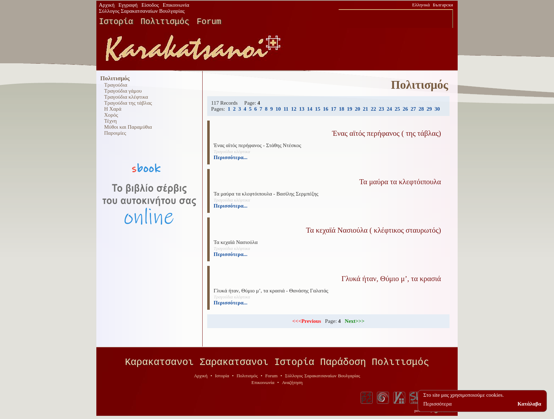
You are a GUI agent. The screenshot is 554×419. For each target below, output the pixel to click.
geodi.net (445, 412)
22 (373, 109)
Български (443, 4)
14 (309, 109)
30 (437, 109)
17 (333, 109)
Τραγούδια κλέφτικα (126, 97)
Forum (209, 22)
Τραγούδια (115, 85)
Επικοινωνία (176, 5)
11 (285, 109)
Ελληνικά (421, 4)
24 (389, 109)
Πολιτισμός (164, 22)
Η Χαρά (112, 109)
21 (365, 109)
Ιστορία (116, 22)
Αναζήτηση (292, 385)
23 (381, 109)
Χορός (111, 115)
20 (357, 109)
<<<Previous (306, 321)
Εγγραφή (127, 5)
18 (341, 109)
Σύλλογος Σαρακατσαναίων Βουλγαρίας (142, 11)
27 (413, 109)
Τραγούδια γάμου (123, 91)
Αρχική (106, 5)
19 (349, 109)
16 (325, 109)
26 (405, 109)
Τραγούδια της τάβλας (128, 103)
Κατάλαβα (529, 404)
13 (301, 109)
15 (317, 109)
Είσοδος (150, 5)
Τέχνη (110, 121)
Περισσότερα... (231, 157)
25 (397, 109)
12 (293, 109)
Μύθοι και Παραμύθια (128, 127)
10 (278, 109)
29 (429, 109)
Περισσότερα (437, 404)
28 (421, 109)
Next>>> (354, 321)
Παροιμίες (115, 133)
